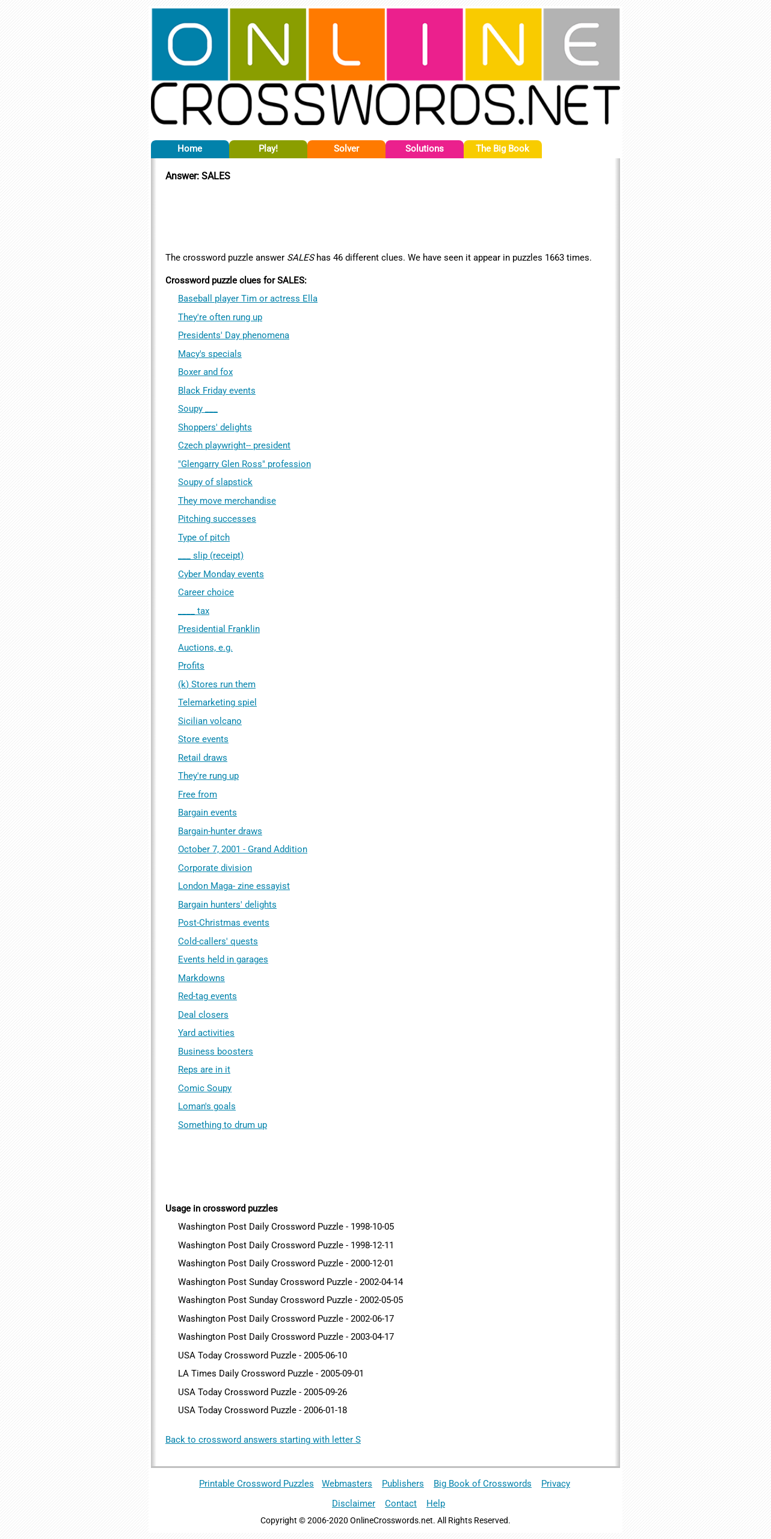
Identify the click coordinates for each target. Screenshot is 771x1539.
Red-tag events (207, 996)
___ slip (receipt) (211, 555)
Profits (191, 665)
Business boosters (215, 1051)
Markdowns (201, 978)
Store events (203, 739)
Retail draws (202, 757)
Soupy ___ (198, 408)
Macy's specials (210, 353)
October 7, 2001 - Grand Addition (242, 849)
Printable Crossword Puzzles (256, 1483)
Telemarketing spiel (217, 702)
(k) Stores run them (217, 684)
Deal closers (203, 1014)
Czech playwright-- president (234, 445)
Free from (197, 794)
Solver (346, 148)
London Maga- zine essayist (234, 886)
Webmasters (347, 1483)
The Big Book (502, 148)
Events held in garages (223, 959)
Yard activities (206, 1032)
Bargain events (207, 812)
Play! (268, 148)
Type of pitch (204, 537)
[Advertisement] (385, 215)
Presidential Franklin (219, 629)
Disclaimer (353, 1503)
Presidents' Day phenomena (233, 335)
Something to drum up (222, 1124)
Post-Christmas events (223, 922)
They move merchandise (227, 500)
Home (189, 148)
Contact (401, 1503)
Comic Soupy (205, 1088)
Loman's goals (207, 1106)
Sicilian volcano (210, 721)
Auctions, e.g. (205, 647)
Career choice (206, 592)
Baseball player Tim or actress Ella (248, 298)
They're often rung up (220, 317)
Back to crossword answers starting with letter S (263, 1439)
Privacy (555, 1483)
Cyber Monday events (221, 574)
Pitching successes (217, 518)
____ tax (193, 610)
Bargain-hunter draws (220, 831)
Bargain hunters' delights (227, 904)
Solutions (424, 148)
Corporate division (215, 867)
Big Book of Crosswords (483, 1483)
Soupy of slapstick (215, 482)
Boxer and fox (205, 372)
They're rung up (208, 775)
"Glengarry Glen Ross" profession (244, 464)
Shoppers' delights (215, 427)
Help (435, 1503)
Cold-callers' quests (218, 941)
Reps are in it (204, 1069)
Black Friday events (217, 390)
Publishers (403, 1483)
